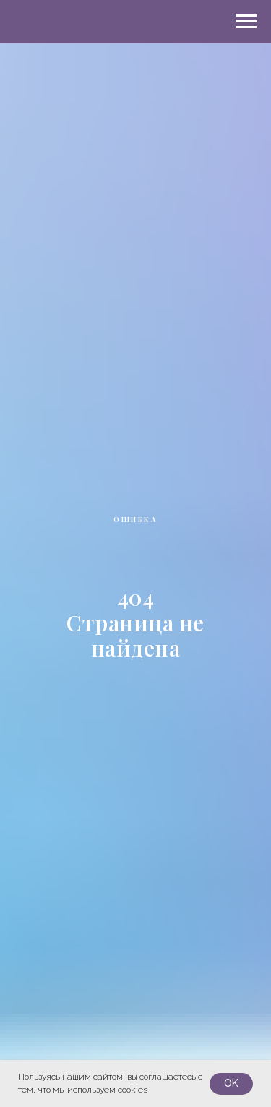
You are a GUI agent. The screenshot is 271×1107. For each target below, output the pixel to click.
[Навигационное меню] (246, 21)
